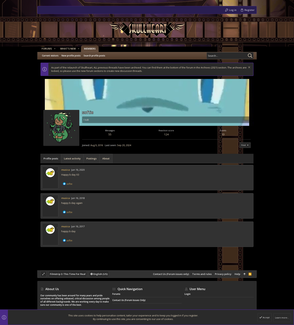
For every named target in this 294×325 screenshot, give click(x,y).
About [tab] (106, 158)
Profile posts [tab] (51, 158)
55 (109, 134)
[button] (53, 49)
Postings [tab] (91, 158)
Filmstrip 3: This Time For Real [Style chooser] (68, 274)
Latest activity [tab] (72, 158)
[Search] (230, 56)
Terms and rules (202, 274)
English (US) (99, 274)
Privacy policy (223, 274)
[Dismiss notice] (248, 68)
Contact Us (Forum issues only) (171, 274)
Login (187, 294)
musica (65, 169)
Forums (116, 294)
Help (237, 274)
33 (222, 134)
